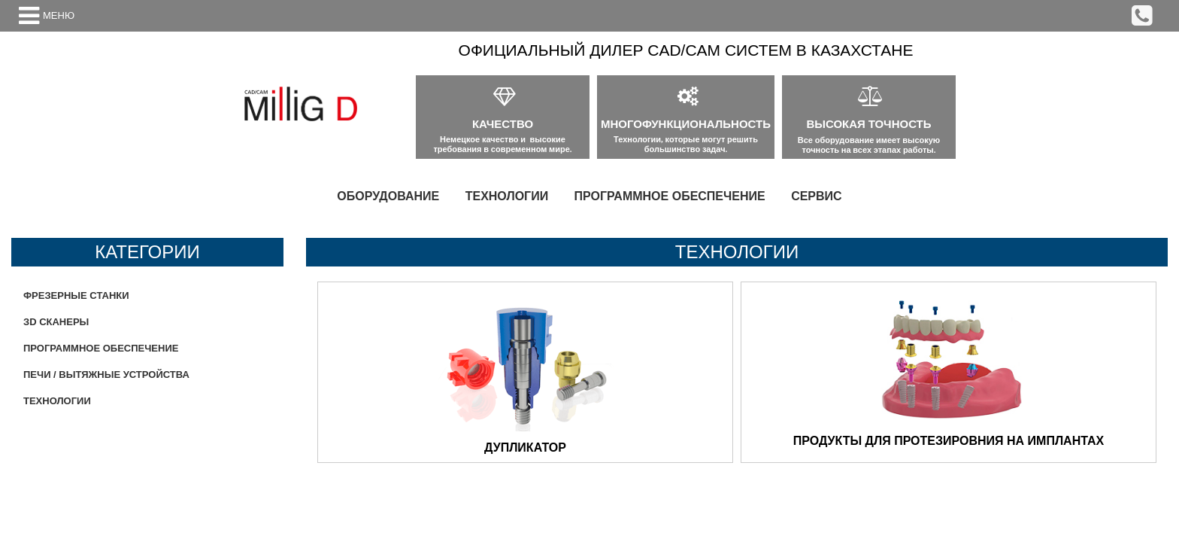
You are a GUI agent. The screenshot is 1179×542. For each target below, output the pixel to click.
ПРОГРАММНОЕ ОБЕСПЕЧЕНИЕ (669, 196)
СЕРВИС (816, 196)
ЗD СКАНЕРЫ (56, 321)
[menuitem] (388, 196)
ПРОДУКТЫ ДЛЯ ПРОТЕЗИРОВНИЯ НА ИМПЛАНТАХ (948, 440)
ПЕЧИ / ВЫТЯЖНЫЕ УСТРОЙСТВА (106, 374)
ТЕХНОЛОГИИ (506, 196)
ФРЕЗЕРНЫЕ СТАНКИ (76, 295)
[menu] (589, 196)
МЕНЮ (58, 15)
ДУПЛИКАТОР (525, 447)
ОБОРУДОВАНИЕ (388, 196)
